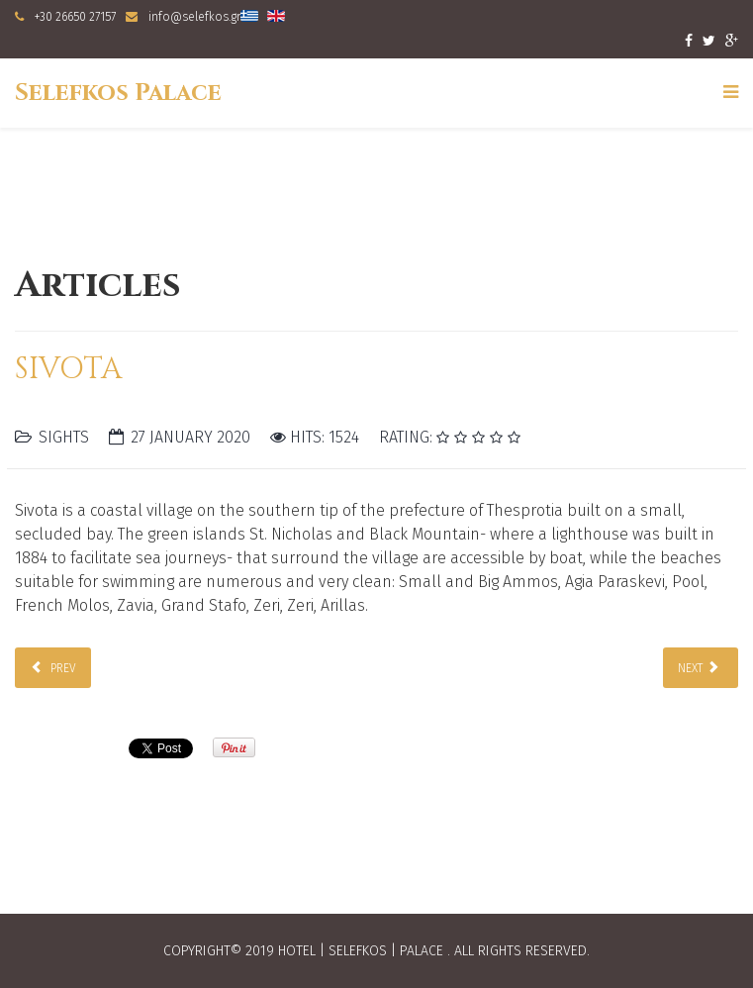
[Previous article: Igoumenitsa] (53, 667)
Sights (64, 437)
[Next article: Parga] (700, 667)
